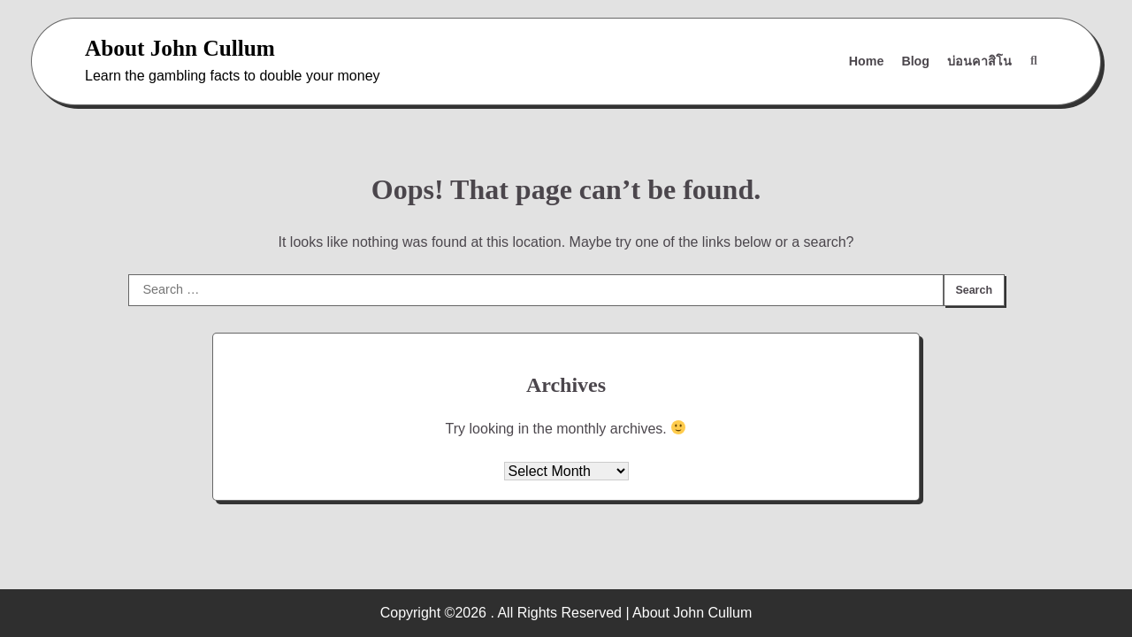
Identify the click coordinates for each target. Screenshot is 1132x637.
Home (866, 61)
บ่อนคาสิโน (979, 61)
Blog (915, 61)
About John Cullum (180, 47)
